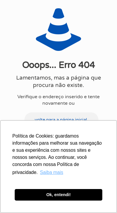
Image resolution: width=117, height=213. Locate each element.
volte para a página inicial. (61, 119)
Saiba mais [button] (51, 172)
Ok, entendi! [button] (58, 194)
